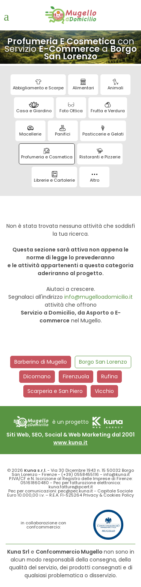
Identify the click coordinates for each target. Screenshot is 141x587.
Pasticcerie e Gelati (103, 131)
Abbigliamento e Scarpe (38, 85)
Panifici (62, 131)
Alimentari (83, 85)
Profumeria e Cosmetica (47, 154)
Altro (94, 178)
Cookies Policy (118, 495)
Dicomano (37, 376)
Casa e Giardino (34, 108)
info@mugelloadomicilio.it (98, 297)
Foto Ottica (71, 108)
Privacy (90, 495)
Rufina (109, 376)
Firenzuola (76, 376)
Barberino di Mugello (40, 362)
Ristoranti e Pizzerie (99, 154)
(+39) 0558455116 (80, 474)
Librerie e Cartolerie (54, 177)
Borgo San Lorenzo (103, 362)
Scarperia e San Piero (55, 391)
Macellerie (30, 131)
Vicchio (104, 391)
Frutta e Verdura (108, 108)
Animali (115, 85)
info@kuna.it (116, 474)
